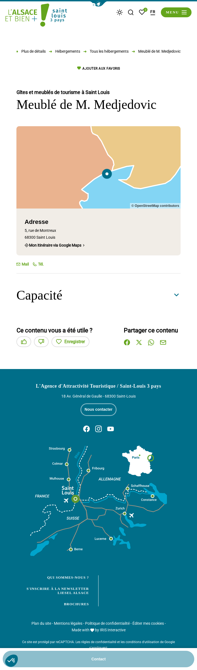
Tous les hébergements (109, 51)
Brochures (76, 604)
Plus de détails (33, 51)
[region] (98, 167)
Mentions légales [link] (68, 623)
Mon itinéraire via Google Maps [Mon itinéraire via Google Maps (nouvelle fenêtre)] (55, 245)
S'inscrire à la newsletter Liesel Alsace (58, 591)
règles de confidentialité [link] (98, 642)
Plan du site (41, 623)
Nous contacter (98, 409)
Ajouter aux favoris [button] (98, 68)
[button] (98, 4)
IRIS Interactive (113, 630)
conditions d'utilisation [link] (142, 642)
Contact (98, 659)
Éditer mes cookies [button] (148, 623)
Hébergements (67, 51)
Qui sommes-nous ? (68, 577)
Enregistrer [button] (70, 342)
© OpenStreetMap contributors (155, 206)
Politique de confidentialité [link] (107, 623)
